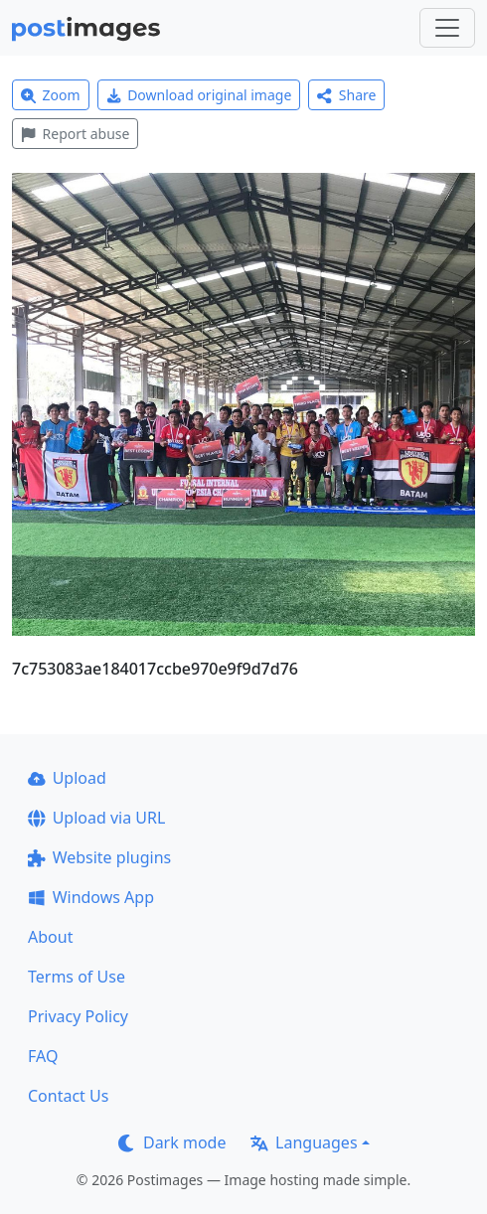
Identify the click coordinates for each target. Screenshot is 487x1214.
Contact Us (68, 1096)
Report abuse (75, 133)
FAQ (43, 1056)
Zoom (51, 94)
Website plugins (99, 857)
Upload (67, 778)
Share (346, 94)
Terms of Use (76, 976)
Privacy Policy (78, 1016)
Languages (303, 1142)
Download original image (199, 94)
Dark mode (172, 1142)
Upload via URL (96, 818)
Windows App (91, 897)
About (50, 937)
